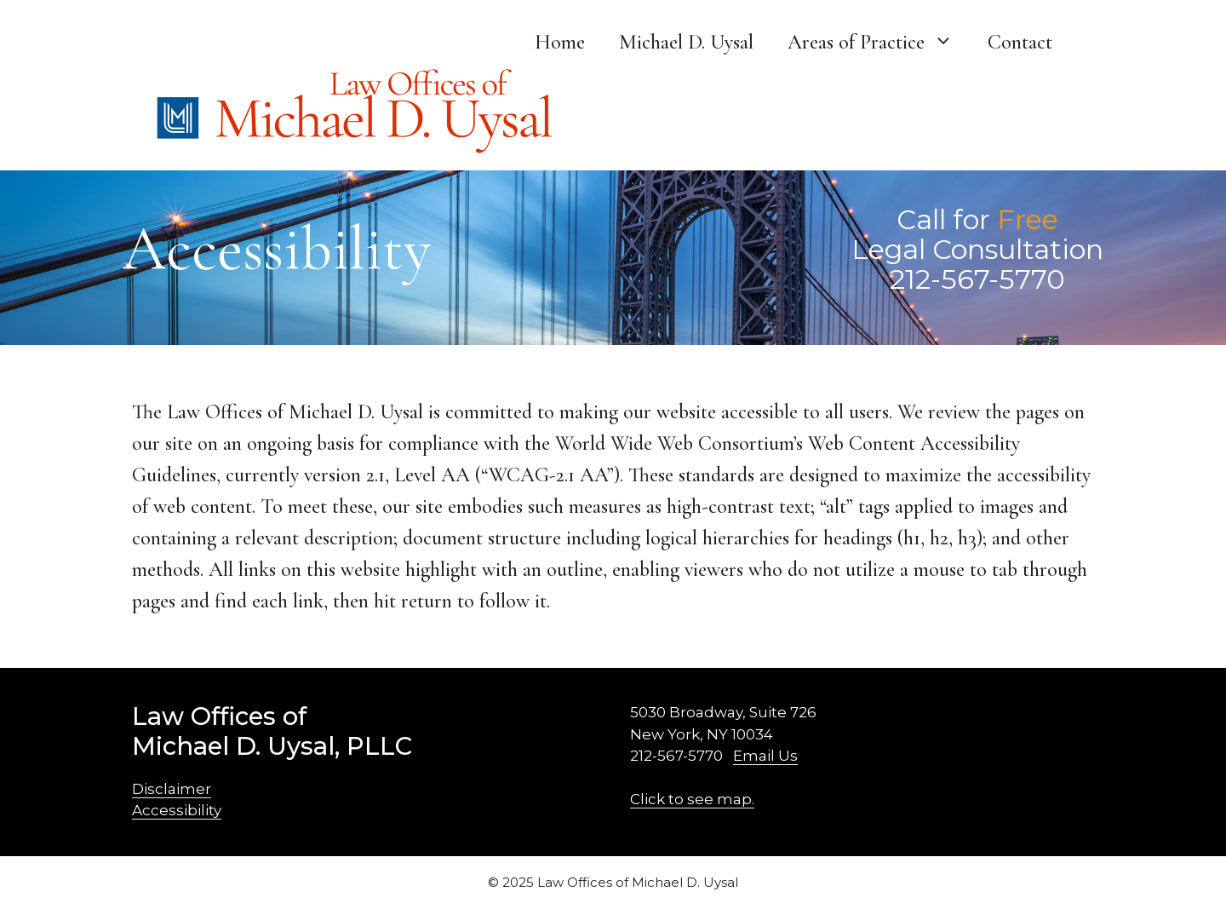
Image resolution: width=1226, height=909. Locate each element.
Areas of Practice (879, 42)
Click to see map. (692, 799)
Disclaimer (171, 788)
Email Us (765, 755)
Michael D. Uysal (686, 42)
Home (560, 42)
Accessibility (176, 810)
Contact (1020, 42)
